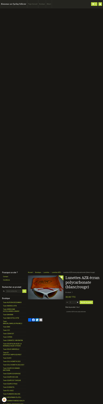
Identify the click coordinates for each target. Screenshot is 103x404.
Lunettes (46, 272)
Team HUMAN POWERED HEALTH (13, 401)
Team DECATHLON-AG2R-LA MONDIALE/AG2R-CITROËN (12, 345)
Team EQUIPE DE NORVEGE (12, 373)
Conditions (6, 280)
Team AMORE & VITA (10, 306)
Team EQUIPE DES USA (10, 377)
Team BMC (6, 327)
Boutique (42, 4)
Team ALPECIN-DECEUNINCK (12, 302)
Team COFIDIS (7, 337)
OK (24, 291)
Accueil (30, 272)
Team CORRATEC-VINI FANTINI (13, 340)
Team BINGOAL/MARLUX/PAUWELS (12, 322)
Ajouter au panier (86, 302)
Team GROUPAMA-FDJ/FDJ (12, 397)
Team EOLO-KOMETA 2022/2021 (13, 365)
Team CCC (6, 330)
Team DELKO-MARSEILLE (11, 349)
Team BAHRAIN (8, 314)
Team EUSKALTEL (9, 387)
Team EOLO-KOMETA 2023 (11, 361)
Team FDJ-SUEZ (8, 390)
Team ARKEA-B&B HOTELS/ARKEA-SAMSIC (11, 310)
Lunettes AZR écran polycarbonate (76, 311)
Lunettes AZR (56, 272)
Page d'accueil (32, 4)
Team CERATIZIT (8, 333)
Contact (5, 276)
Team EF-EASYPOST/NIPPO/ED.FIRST (12, 353)
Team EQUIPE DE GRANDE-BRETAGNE (11, 369)
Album (49, 4)
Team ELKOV (7, 358)
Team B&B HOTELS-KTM (11, 318)
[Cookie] (4, 399)
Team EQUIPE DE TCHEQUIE (12, 380)
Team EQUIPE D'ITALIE (10, 384)
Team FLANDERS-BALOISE (11, 394)
